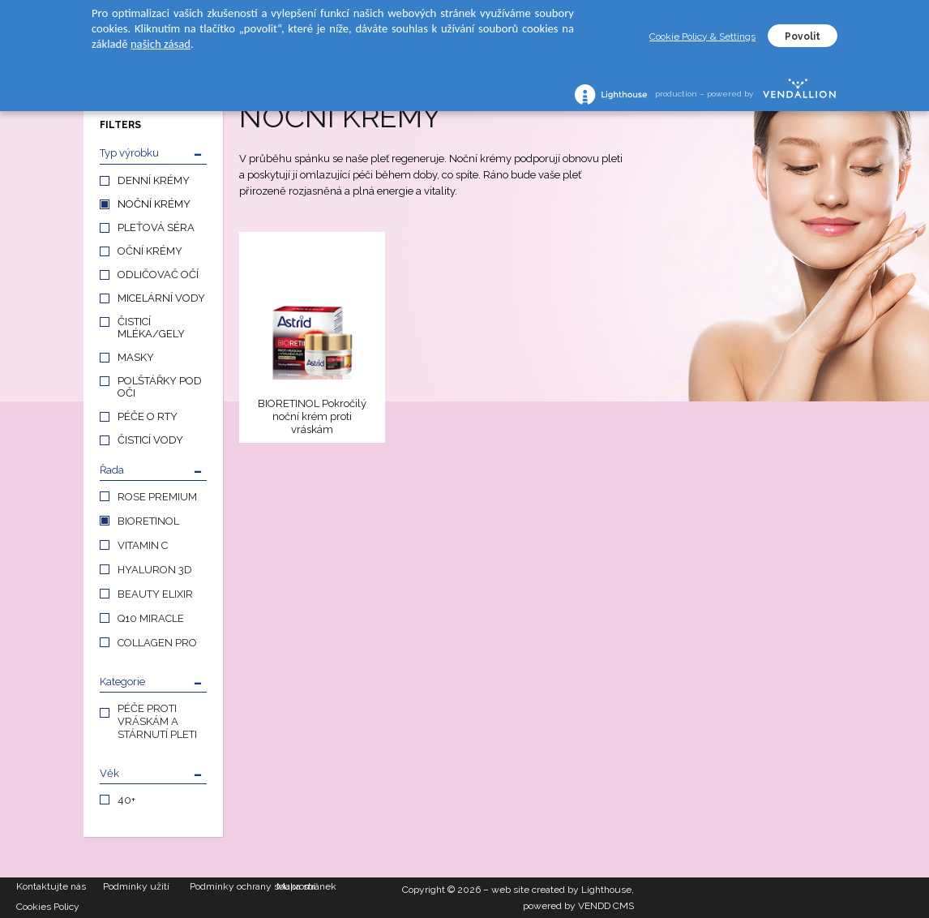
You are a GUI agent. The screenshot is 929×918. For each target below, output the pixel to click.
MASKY (136, 357)
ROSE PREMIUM (157, 497)
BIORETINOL (148, 521)
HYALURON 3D (155, 570)
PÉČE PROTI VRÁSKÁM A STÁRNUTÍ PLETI (157, 721)
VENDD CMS (606, 906)
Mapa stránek (306, 886)
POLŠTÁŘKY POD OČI (160, 387)
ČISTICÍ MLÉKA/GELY (151, 327)
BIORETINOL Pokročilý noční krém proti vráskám (312, 416)
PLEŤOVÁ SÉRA (156, 227)
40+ (126, 800)
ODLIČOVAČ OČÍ (158, 274)
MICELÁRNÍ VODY (161, 298)
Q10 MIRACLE (151, 618)
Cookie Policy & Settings (702, 36)
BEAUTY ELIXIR (155, 594)
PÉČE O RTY (148, 416)
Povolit (802, 36)
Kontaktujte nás (51, 886)
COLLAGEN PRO (157, 643)
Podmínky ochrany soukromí (233, 886)
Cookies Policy (47, 906)
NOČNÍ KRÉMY (154, 204)
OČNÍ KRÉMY (150, 251)
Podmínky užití (136, 886)
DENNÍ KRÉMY (154, 180)
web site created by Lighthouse (561, 889)
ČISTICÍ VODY (150, 440)
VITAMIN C (143, 545)
